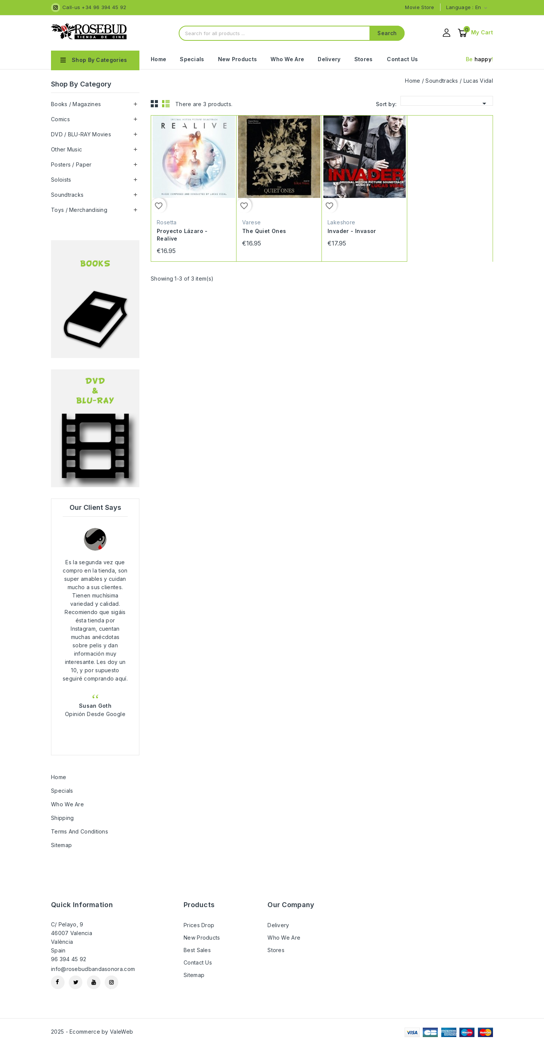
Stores (363, 59)
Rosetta (167, 222)
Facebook (58, 982)
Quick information (82, 905)
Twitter (75, 982)
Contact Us (402, 59)
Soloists (61, 179)
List (166, 103)
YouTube (93, 982)
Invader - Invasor (352, 231)
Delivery (329, 59)
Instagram (111, 982)
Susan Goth (95, 705)
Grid (154, 103)
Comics (60, 119)
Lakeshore (341, 222)
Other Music (66, 149)
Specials (192, 59)
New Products (237, 59)
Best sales (197, 950)
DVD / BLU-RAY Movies (81, 134)
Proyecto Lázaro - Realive (182, 235)
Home (158, 59)
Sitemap (61, 845)
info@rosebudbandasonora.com (93, 969)
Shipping (62, 818)
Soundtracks (67, 194)
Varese (251, 222)
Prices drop (199, 925)
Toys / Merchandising (79, 210)
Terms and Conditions (79, 831)
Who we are (287, 59)
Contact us (198, 962)
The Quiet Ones (264, 231)
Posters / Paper (71, 164)
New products (202, 937)
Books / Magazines (76, 104)
